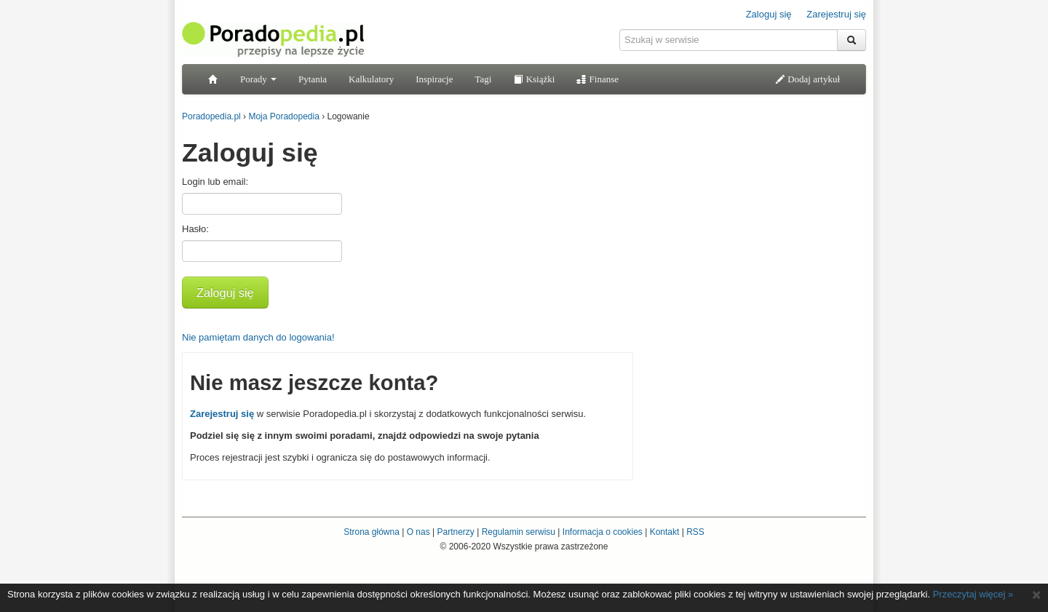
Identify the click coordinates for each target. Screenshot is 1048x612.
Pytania (312, 78)
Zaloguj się (769, 14)
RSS (695, 532)
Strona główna (372, 532)
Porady (258, 78)
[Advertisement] (757, 222)
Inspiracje (434, 78)
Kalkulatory (371, 78)
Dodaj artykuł (807, 78)
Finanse (597, 78)
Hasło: (195, 228)
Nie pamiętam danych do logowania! (258, 337)
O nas (418, 532)
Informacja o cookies (603, 532)
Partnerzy (455, 532)
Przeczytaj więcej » (973, 594)
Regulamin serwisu (518, 532)
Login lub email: (215, 181)
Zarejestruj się (836, 14)
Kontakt (665, 532)
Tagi (483, 78)
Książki (534, 78)
